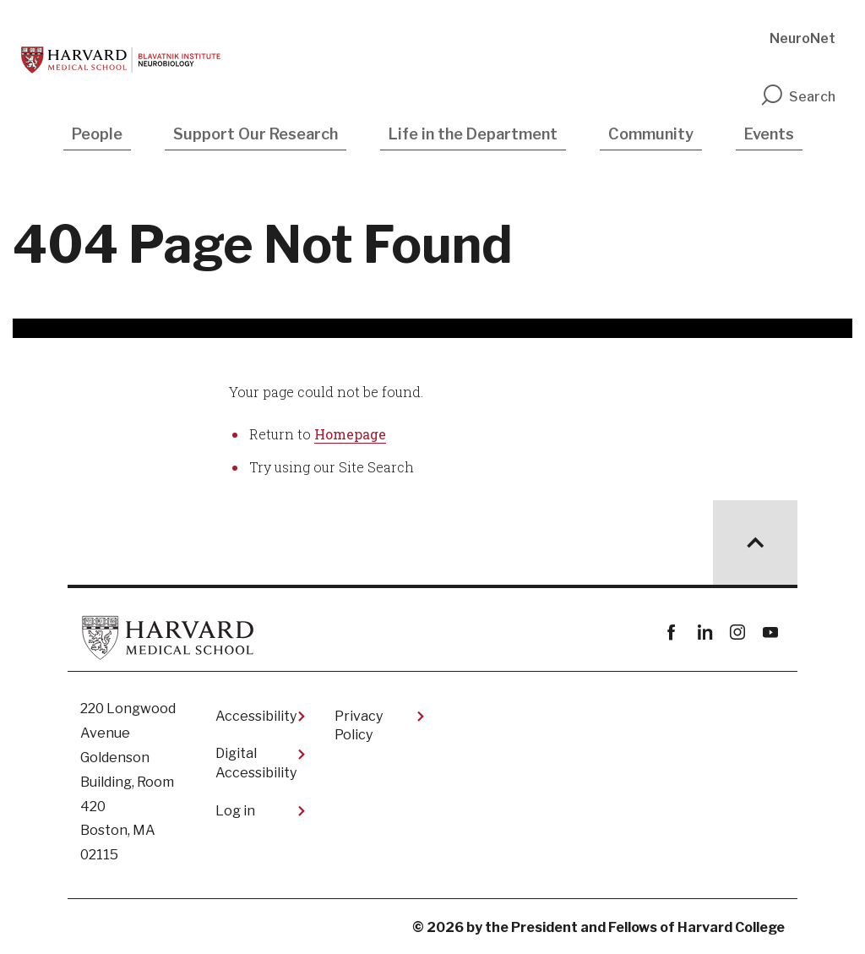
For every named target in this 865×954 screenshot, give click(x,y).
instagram (737, 632)
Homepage (350, 434)
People (97, 134)
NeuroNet (802, 38)
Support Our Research (255, 134)
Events (769, 134)
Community (651, 134)
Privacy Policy (359, 725)
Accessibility (255, 716)
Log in (235, 811)
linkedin (704, 632)
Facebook (671, 632)
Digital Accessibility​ (255, 762)
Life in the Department (473, 134)
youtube (770, 632)
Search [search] (797, 97)
